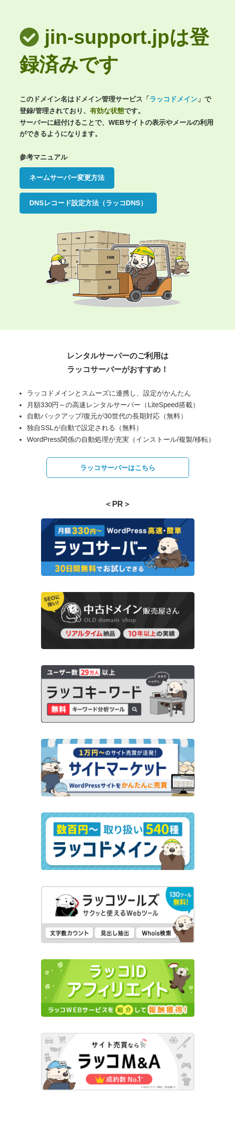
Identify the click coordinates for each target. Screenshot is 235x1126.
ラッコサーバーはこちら (117, 468)
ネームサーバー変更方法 (67, 177)
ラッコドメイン (173, 99)
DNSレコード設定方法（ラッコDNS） (88, 203)
